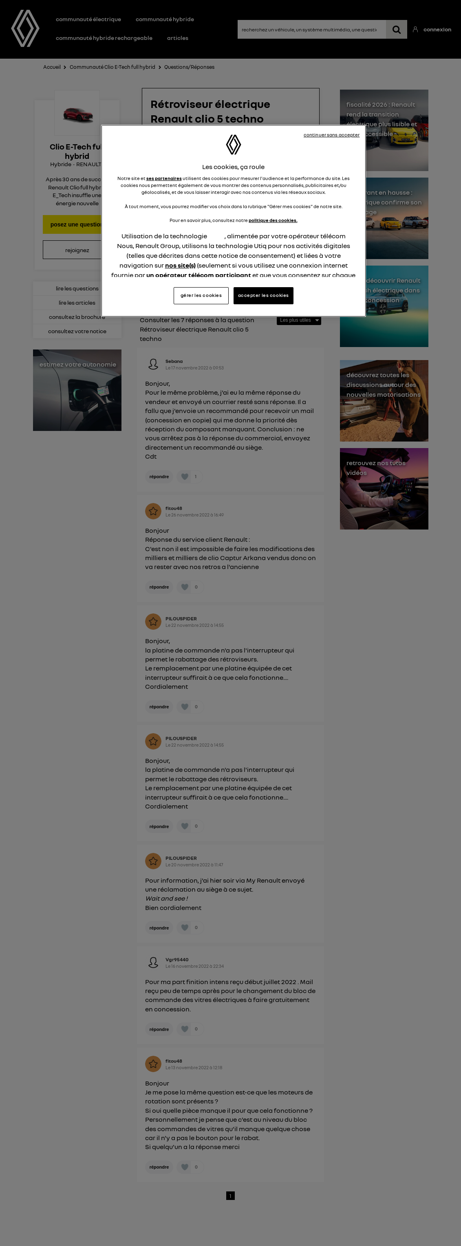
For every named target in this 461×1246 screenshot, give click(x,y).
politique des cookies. (273, 220)
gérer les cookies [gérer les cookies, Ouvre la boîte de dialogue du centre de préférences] (201, 295)
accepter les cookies (263, 295)
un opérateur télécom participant (198, 275)
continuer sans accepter (332, 135)
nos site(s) (180, 265)
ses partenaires (164, 178)
